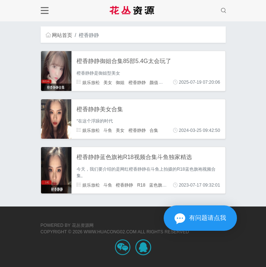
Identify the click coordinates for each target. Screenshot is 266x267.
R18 (141, 185)
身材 (166, 82)
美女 (107, 82)
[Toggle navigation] (44, 11)
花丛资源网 (83, 225)
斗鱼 (107, 130)
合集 (154, 130)
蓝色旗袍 (158, 185)
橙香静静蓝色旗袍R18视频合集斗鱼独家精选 (134, 157)
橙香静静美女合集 (100, 109)
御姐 (120, 82)
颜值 (154, 82)
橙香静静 (137, 82)
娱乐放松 (88, 82)
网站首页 (59, 35)
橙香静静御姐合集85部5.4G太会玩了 (124, 61)
